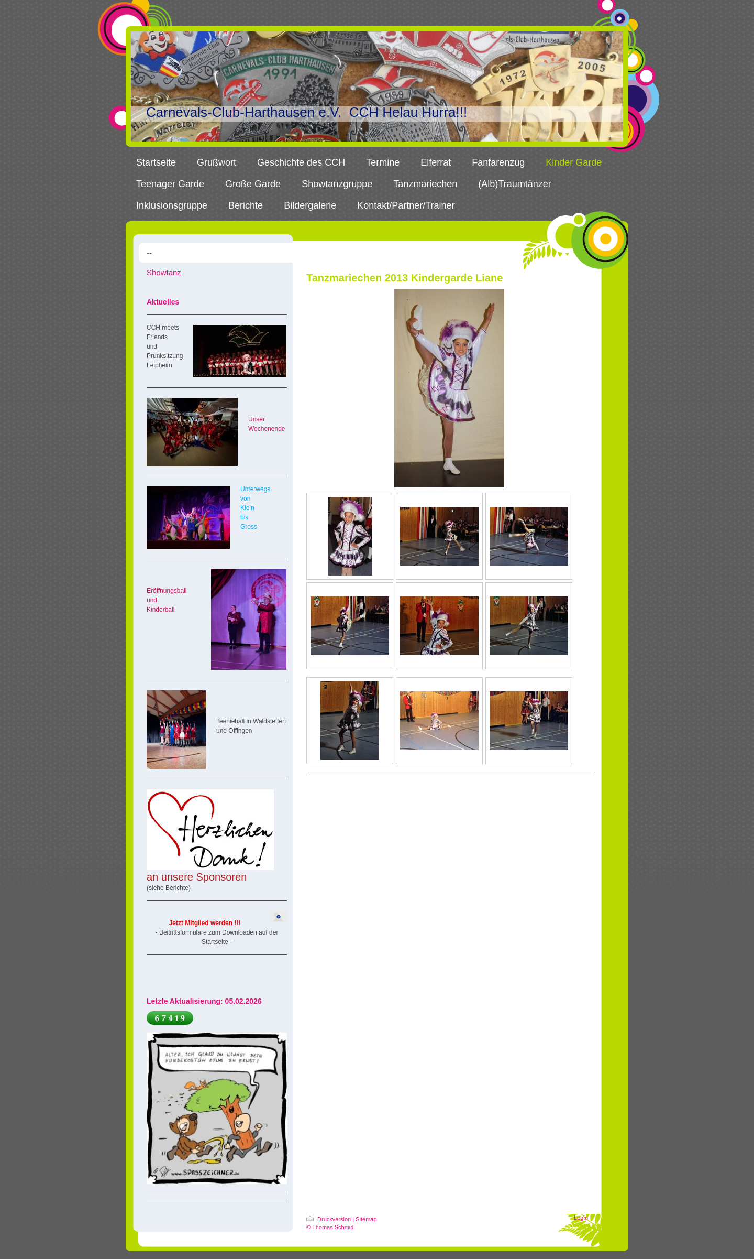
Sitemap (366, 1219)
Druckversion (329, 1219)
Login (581, 1217)
